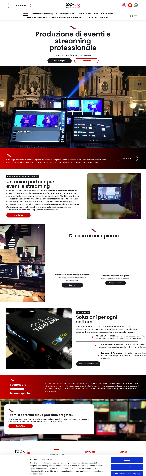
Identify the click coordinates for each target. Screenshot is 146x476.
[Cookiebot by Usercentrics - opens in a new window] (15, 471)
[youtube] (130, 5)
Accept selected (126, 447)
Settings (116, 471)
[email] (136, 5)
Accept (127, 441)
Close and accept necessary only (126, 454)
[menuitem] (25, 14)
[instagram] (124, 5)
